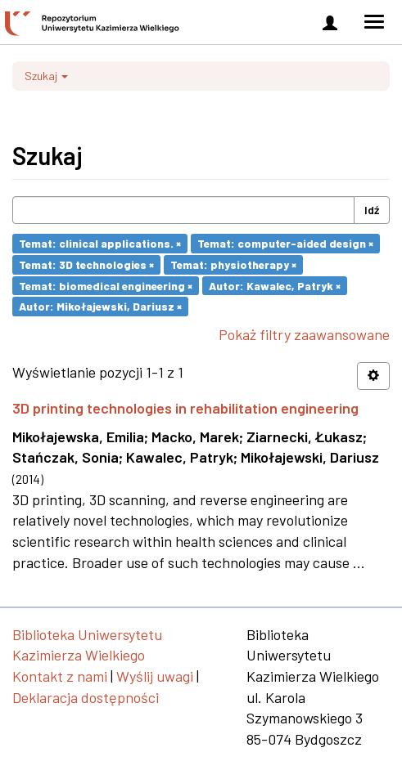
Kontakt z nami (59, 676)
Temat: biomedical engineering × (105, 285)
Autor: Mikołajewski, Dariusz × (100, 306)
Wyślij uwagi (154, 676)
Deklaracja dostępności (85, 697)
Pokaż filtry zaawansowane (304, 334)
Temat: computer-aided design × (285, 243)
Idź (371, 210)
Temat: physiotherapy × (233, 264)
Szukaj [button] (46, 76)
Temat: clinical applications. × (100, 243)
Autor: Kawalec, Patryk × (275, 285)
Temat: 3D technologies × (86, 264)
